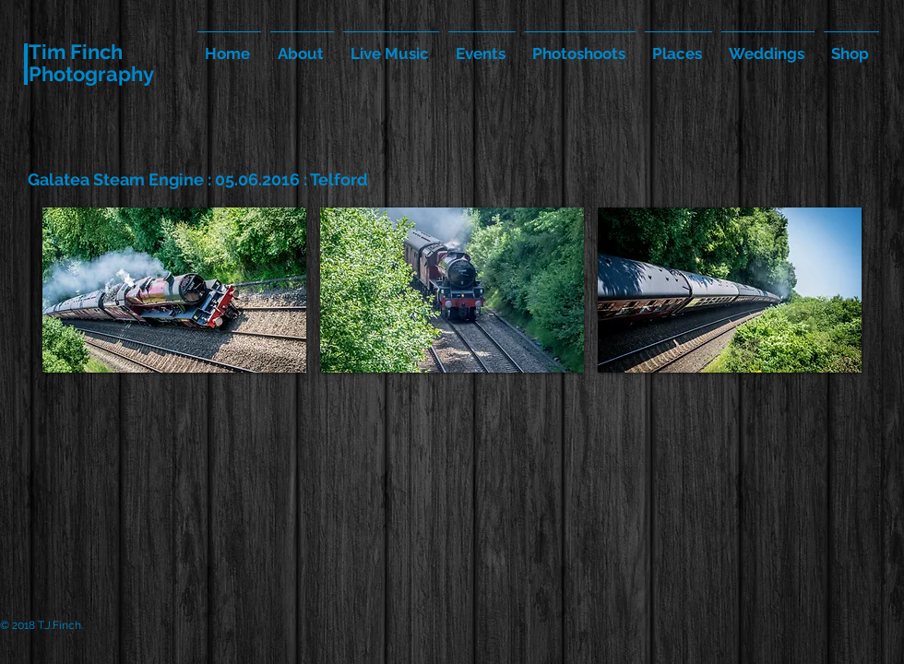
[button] (174, 290)
